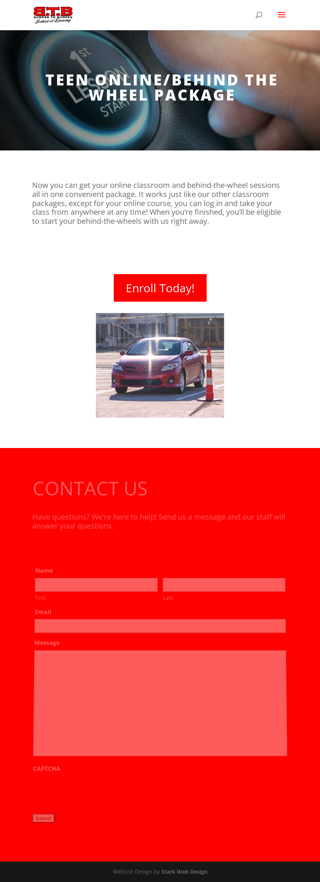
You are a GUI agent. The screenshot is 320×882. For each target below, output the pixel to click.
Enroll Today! (160, 288)
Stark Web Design (184, 871)
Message (48, 645)
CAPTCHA (47, 769)
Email (44, 615)
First (41, 601)
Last (167, 601)
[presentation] (89, 791)
